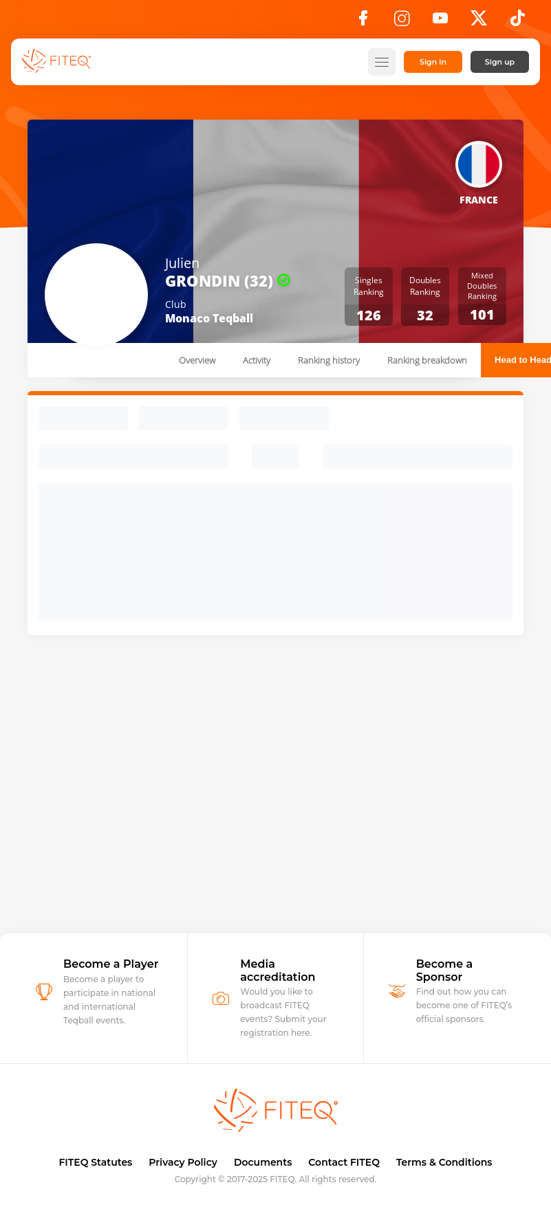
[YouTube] (440, 22)
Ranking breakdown (427, 360)
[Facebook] (363, 22)
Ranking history (329, 360)
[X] (479, 22)
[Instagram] (401, 22)
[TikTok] (517, 22)
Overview (197, 360)
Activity (256, 360)
